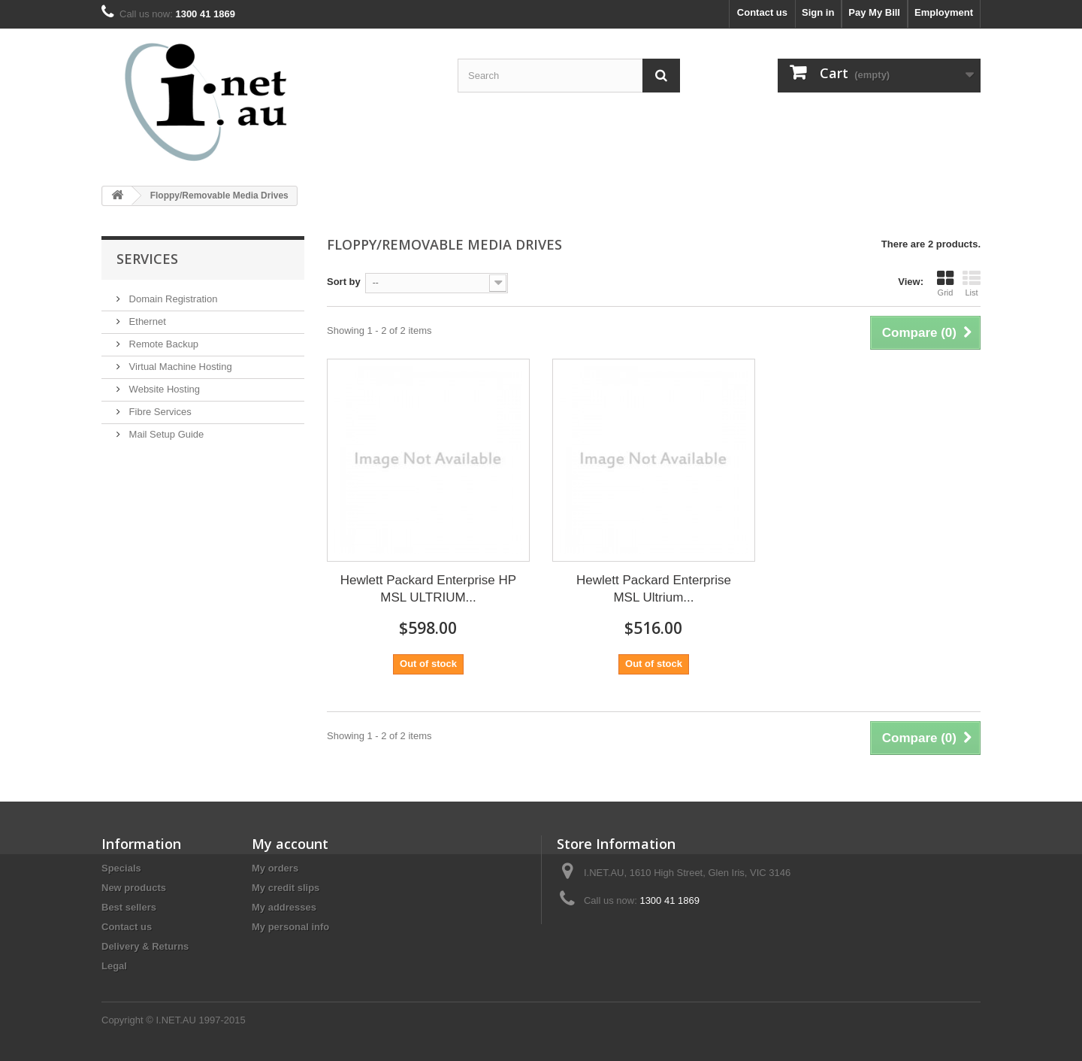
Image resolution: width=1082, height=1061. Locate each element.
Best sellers (128, 907)
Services (147, 259)
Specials (121, 868)
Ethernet (146, 321)
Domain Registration (171, 299)
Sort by (344, 281)
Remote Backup (162, 344)
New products (133, 887)
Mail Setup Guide (165, 434)
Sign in (818, 12)
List (972, 283)
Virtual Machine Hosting (179, 366)
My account (290, 844)
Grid (945, 283)
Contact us (762, 12)
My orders (275, 868)
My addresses (284, 907)
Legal (114, 966)
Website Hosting (163, 389)
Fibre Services (159, 411)
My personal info (290, 926)
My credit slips (285, 887)
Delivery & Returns (145, 946)
